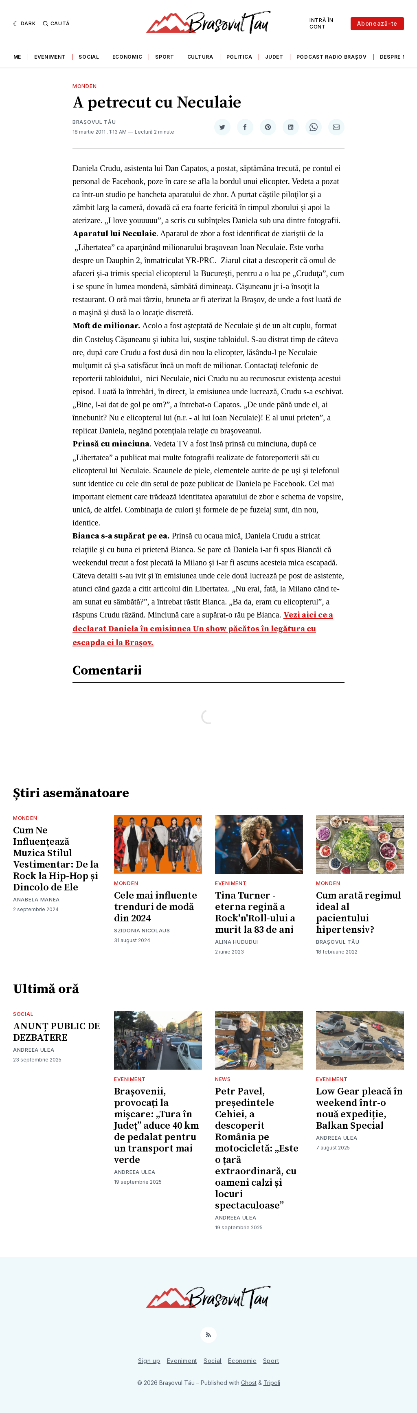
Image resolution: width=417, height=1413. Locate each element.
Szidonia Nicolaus (142, 930)
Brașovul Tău (94, 122)
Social (89, 57)
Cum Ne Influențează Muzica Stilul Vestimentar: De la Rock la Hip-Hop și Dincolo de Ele (56, 859)
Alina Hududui (236, 942)
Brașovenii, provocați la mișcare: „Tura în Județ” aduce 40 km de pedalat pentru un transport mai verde (156, 1126)
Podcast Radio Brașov (331, 57)
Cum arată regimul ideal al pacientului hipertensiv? (358, 913)
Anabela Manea (36, 900)
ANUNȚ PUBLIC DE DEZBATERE (56, 1032)
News (223, 1079)
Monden (84, 86)
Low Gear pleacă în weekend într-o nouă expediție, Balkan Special (359, 1109)
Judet (274, 57)
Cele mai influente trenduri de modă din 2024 (155, 907)
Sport (164, 57)
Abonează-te (377, 23)
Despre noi (396, 57)
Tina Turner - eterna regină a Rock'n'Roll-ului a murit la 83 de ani (255, 913)
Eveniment (50, 57)
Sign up (149, 1360)
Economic (127, 57)
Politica (239, 57)
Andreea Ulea (33, 1050)
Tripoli (271, 1382)
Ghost (249, 1382)
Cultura (200, 57)
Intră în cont (321, 23)
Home (13, 57)
